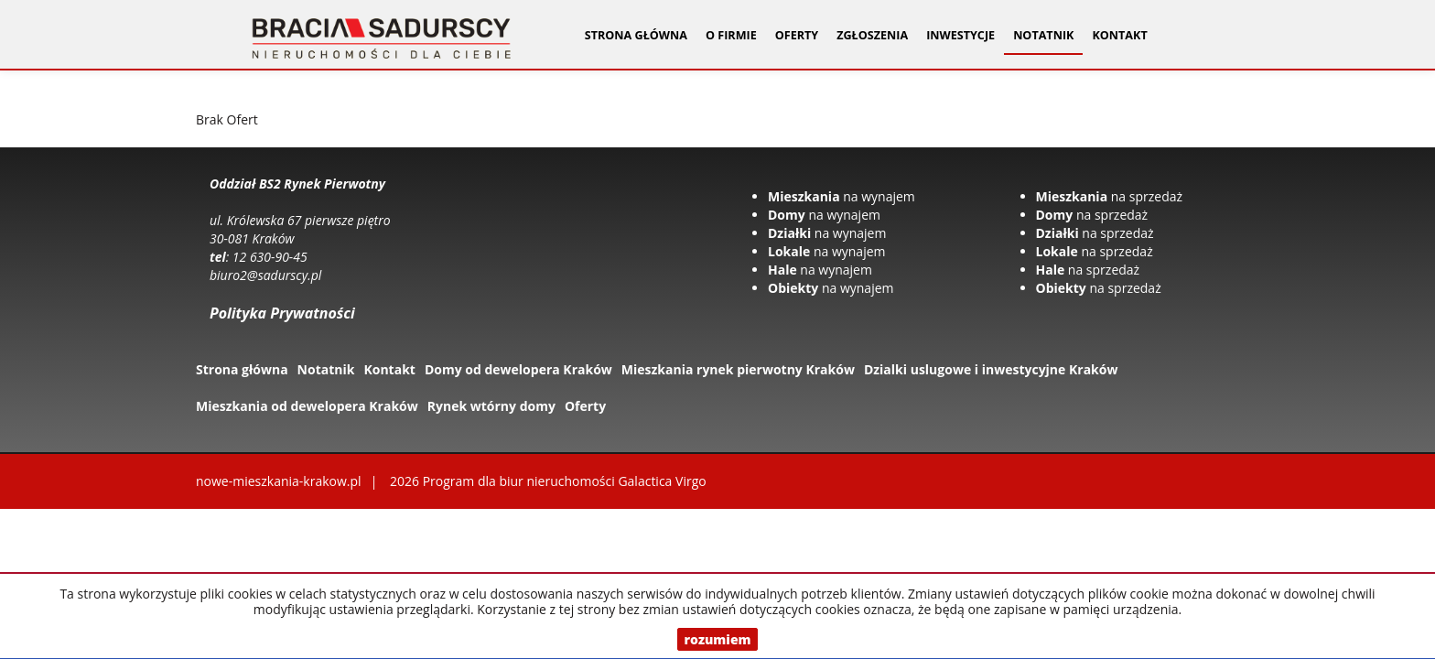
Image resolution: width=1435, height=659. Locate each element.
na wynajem (841, 196)
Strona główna (636, 35)
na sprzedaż (1109, 196)
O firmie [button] (731, 35)
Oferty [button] (796, 35)
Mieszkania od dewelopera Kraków (307, 406)
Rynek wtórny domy (491, 406)
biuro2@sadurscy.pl (265, 275)
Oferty (585, 406)
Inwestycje (960, 35)
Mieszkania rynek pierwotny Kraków (738, 369)
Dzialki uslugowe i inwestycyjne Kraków (991, 369)
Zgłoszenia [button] (872, 35)
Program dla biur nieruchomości (521, 481)
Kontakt (1119, 35)
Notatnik (1043, 35)
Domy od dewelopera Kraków (518, 369)
